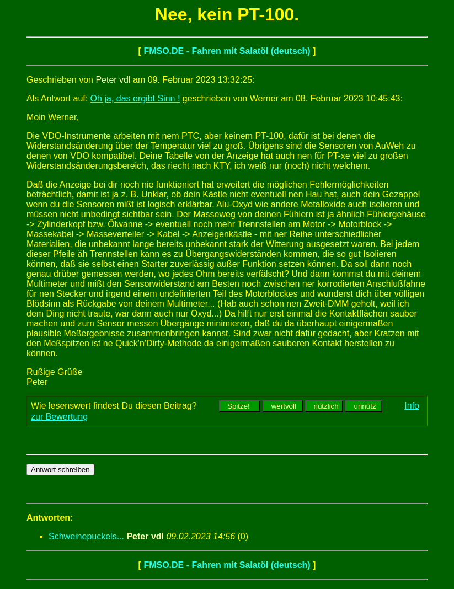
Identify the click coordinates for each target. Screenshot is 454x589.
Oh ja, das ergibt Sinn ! (135, 98)
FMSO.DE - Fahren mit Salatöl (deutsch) (226, 51)
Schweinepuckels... (86, 536)
